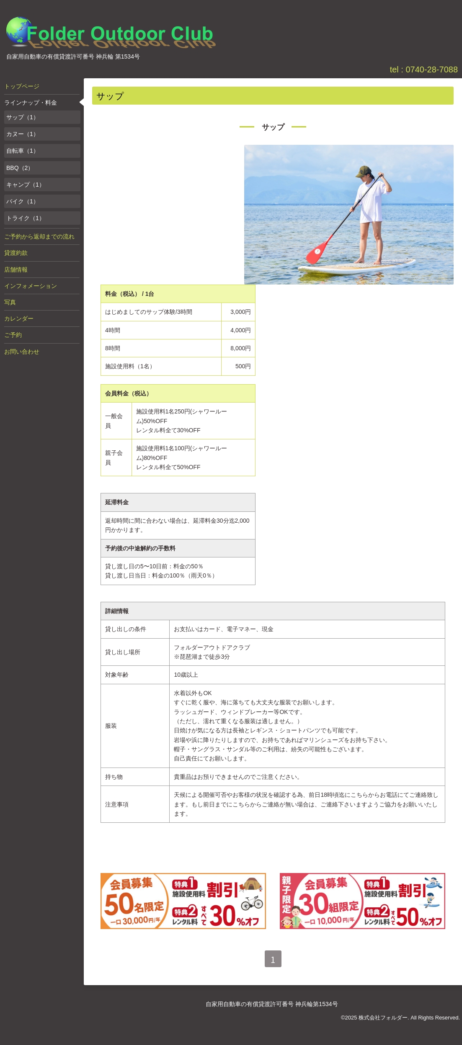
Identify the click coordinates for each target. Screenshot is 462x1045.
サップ (273, 127)
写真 (10, 302)
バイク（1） (22, 201)
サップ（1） (22, 117)
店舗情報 (16, 269)
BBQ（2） (20, 167)
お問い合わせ (21, 351)
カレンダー (19, 318)
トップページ (21, 86)
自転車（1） (22, 150)
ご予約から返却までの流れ (39, 236)
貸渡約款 (16, 252)
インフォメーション (30, 285)
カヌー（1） (22, 134)
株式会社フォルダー (383, 1017)
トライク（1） (25, 218)
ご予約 (13, 334)
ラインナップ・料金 (30, 102)
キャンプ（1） (25, 184)
